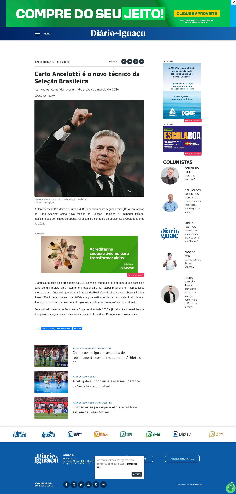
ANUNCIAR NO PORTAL (182, 458)
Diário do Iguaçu (44, 62)
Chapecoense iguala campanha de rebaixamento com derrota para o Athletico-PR (108, 357)
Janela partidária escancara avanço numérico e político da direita (191, 296)
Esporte (65, 62)
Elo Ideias (197, 484)
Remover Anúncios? (135, 275)
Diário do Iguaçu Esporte (85, 377)
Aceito (137, 474)
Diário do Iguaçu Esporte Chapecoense (92, 348)
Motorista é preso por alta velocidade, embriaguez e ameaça (193, 205)
